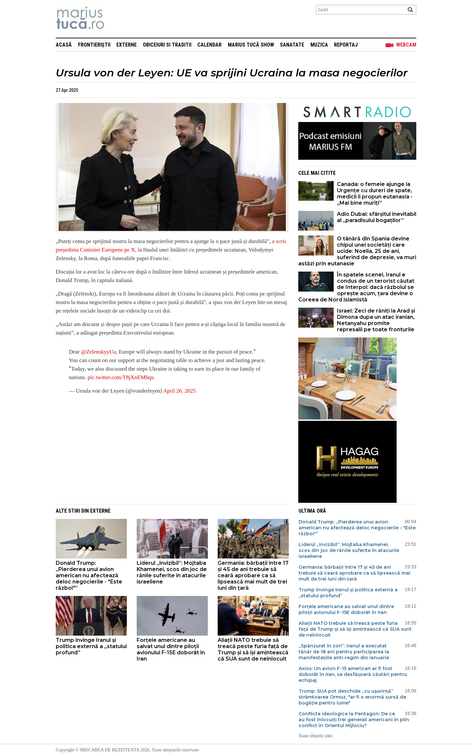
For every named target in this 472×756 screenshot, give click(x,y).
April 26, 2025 (179, 391)
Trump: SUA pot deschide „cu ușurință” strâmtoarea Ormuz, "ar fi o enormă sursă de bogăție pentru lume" (352, 697)
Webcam (406, 45)
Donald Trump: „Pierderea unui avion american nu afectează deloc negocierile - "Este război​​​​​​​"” (89, 575)
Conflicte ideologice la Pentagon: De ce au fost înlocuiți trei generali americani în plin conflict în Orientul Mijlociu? (354, 719)
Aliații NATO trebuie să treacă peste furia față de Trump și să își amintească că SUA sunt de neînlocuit (253, 649)
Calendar (209, 45)
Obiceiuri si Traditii (167, 45)
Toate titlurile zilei (315, 735)
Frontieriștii (94, 45)
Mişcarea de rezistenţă (115, 19)
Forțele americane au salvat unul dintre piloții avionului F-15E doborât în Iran (171, 649)
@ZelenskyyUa (98, 352)
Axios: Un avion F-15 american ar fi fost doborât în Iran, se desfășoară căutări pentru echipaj (353, 674)
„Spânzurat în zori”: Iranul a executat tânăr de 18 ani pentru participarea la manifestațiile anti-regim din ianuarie (344, 652)
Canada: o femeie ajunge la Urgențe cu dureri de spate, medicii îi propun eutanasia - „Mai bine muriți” (375, 193)
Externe (126, 45)
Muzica (319, 45)
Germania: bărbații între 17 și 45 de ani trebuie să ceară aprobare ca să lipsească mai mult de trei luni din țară (253, 575)
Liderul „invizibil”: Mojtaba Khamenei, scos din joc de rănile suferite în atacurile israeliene (172, 572)
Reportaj (346, 45)
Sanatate (292, 45)
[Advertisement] (167, 447)
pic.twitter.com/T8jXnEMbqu (121, 377)
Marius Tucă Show (251, 45)
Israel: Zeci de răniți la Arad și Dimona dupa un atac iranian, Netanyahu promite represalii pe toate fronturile (376, 320)
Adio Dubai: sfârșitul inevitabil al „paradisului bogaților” (376, 217)
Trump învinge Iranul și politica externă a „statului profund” (91, 646)
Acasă (64, 45)
